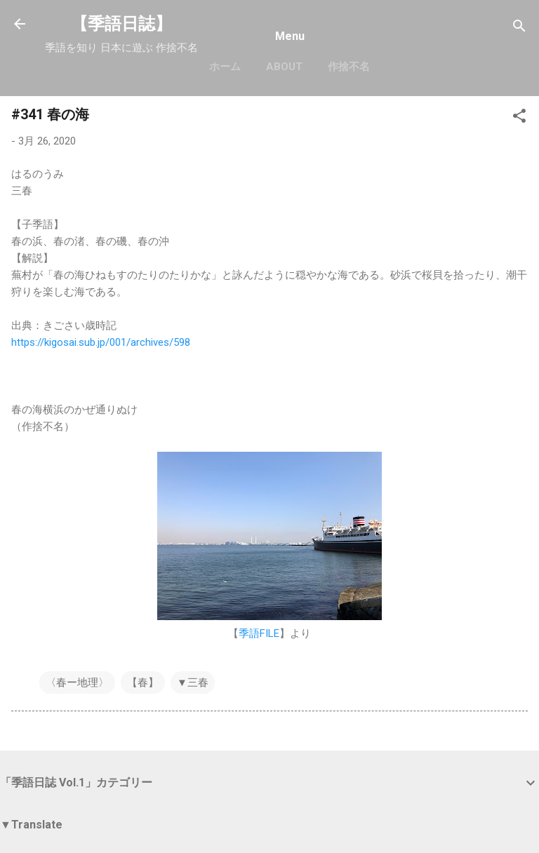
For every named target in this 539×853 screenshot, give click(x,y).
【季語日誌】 (121, 24)
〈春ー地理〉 (77, 682)
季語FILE (259, 633)
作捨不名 (349, 66)
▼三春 (192, 682)
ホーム (225, 66)
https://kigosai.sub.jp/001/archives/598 (100, 342)
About (284, 66)
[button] (519, 118)
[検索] (519, 28)
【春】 (143, 682)
